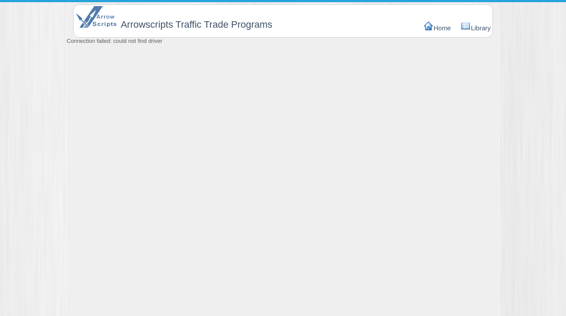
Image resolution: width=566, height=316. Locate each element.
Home (442, 28)
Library (481, 28)
